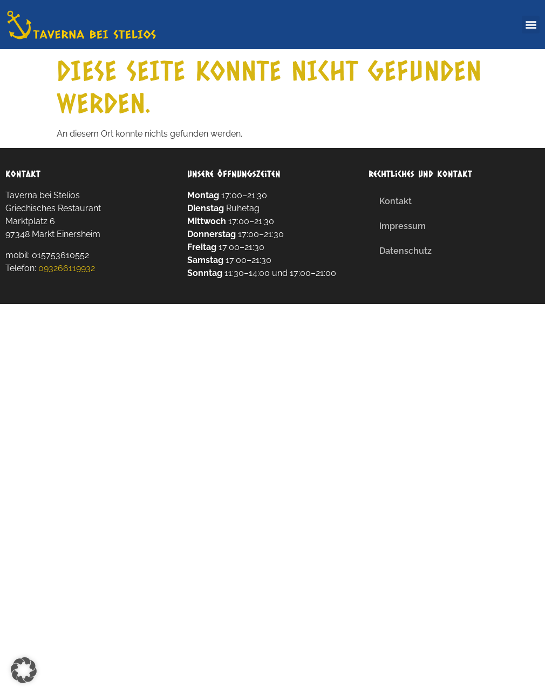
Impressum (402, 226)
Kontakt (395, 201)
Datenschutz (405, 251)
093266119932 (66, 268)
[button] (531, 24)
